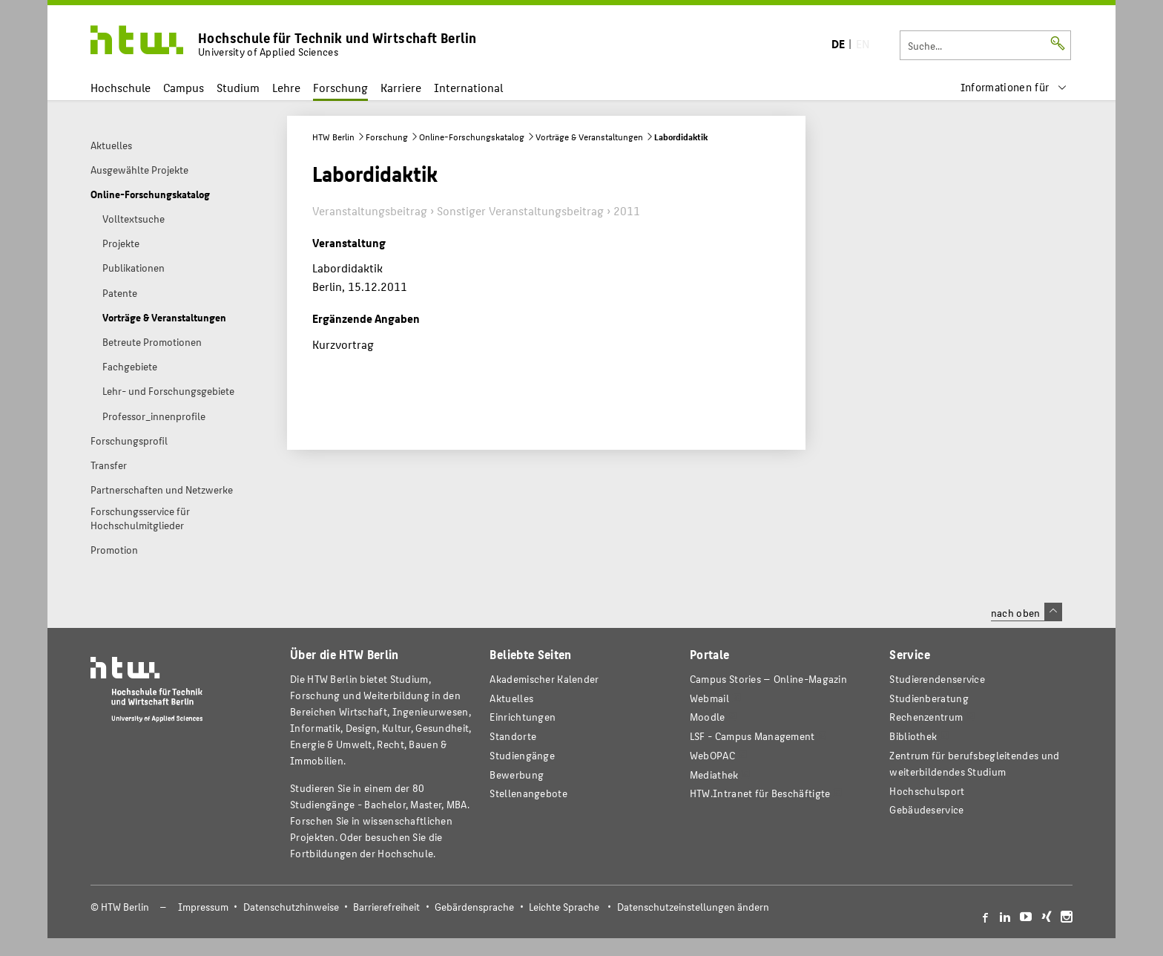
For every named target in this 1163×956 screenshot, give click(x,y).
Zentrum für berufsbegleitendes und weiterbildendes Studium (974, 763)
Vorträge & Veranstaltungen (589, 136)
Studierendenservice (937, 679)
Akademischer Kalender (544, 679)
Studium (238, 87)
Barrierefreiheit (386, 906)
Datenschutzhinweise (291, 906)
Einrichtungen (523, 716)
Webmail (709, 698)
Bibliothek (913, 736)
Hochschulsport (926, 791)
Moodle (707, 716)
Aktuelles (511, 698)
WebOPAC (712, 755)
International (468, 87)
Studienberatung (928, 698)
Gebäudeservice (926, 809)
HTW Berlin (333, 136)
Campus (183, 87)
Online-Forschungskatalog (471, 136)
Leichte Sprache (564, 906)
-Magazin (768, 679)
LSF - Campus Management (752, 736)
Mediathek (714, 774)
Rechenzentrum (926, 716)
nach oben (1026, 612)
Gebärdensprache (474, 906)
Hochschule (120, 87)
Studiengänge (522, 755)
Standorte (513, 736)
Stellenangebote (528, 793)
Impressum (203, 906)
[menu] (1014, 87)
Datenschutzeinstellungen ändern (693, 906)
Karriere (400, 87)
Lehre (286, 87)
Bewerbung (517, 774)
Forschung (340, 87)
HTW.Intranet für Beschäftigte (760, 793)
